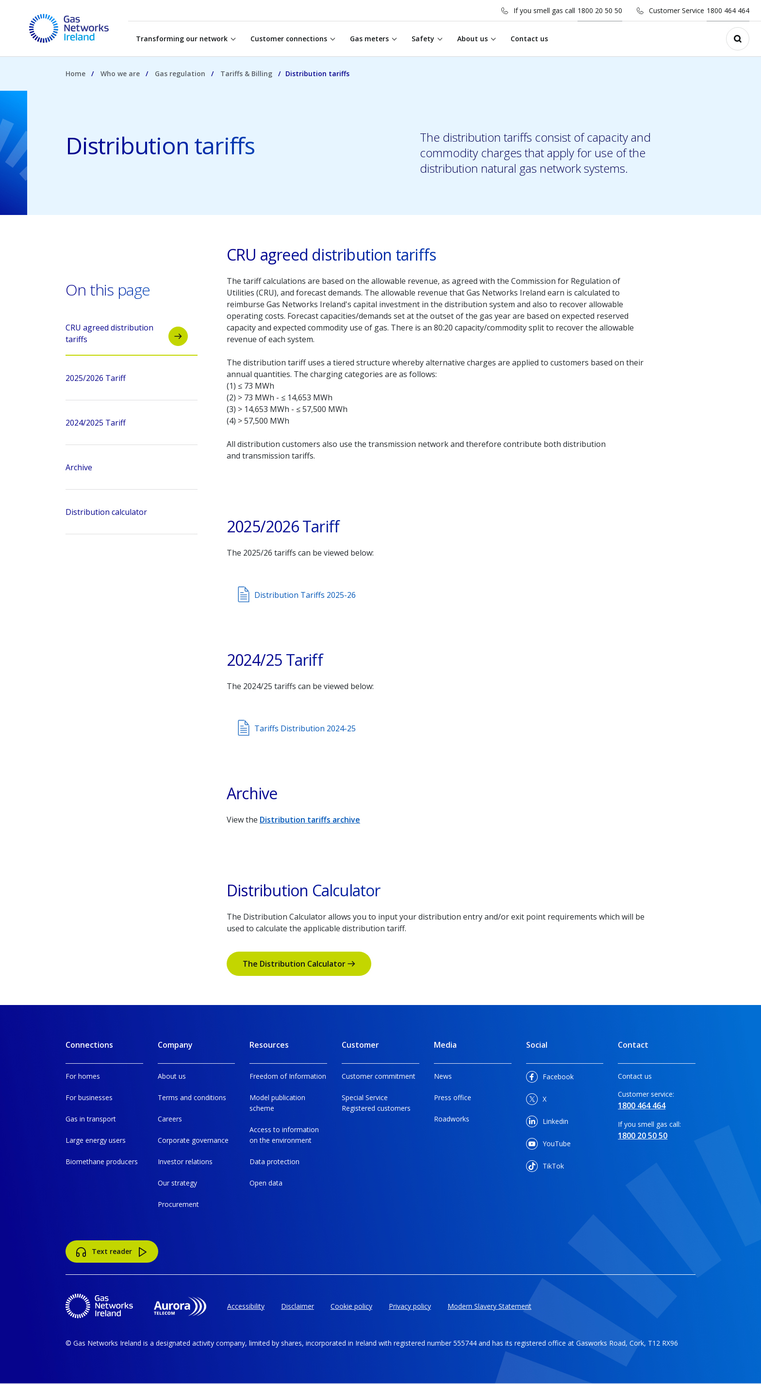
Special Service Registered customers (376, 1103)
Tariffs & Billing (246, 73)
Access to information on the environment (284, 1135)
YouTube (548, 1145)
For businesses (89, 1097)
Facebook (550, 1078)
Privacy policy (410, 1306)
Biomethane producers (102, 1161)
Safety (423, 38)
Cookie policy (351, 1306)
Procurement (178, 1204)
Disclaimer (297, 1306)
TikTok (545, 1167)
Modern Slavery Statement (489, 1306)
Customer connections (289, 38)
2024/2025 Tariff (127, 425)
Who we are (120, 73)
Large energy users (96, 1140)
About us (473, 38)
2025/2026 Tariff (127, 381)
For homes (83, 1076)
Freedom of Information (287, 1076)
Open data (265, 1182)
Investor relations (185, 1161)
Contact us (529, 38)
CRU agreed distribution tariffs (127, 334)
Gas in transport (91, 1118)
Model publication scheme (277, 1103)
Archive (127, 470)
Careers (170, 1118)
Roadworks (451, 1118)
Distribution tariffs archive (310, 819)
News (443, 1076)
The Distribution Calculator (299, 963)
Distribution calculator (127, 515)
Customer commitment (378, 1076)
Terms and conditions (192, 1097)
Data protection (274, 1161)
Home (75, 73)
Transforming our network (182, 38)
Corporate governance (193, 1140)
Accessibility (246, 1306)
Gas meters (369, 38)
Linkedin (547, 1123)
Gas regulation (180, 73)
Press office (452, 1097)
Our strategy (177, 1182)
